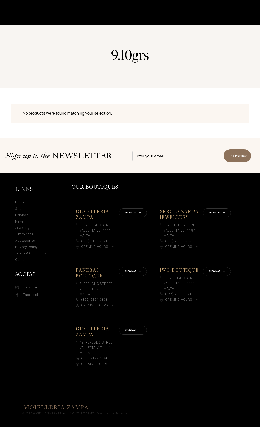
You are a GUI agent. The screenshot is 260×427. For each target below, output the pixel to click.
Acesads (121, 414)
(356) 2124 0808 (94, 300)
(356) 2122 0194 (94, 241)
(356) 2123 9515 (178, 241)
